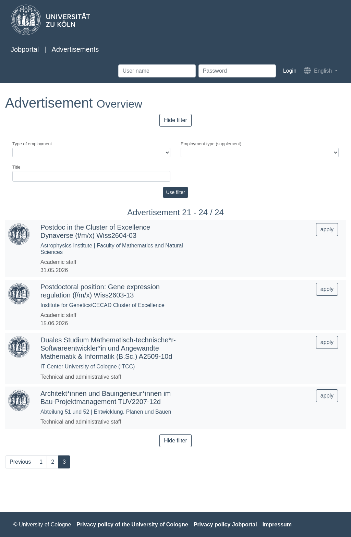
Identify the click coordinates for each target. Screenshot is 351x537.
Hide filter (175, 120)
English (319, 70)
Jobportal (25, 49)
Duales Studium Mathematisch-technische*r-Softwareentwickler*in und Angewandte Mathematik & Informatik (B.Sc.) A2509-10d (108, 348)
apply (327, 229)
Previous (20, 462)
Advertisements (75, 49)
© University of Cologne (42, 524)
